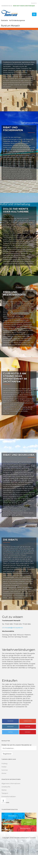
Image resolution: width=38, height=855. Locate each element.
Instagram (10, 726)
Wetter (4, 790)
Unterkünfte (6, 787)
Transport (5, 793)
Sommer (5, 770)
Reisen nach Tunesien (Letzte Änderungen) (24, 5)
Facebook (10, 721)
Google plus (27, 721)
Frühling (4, 763)
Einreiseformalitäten (9, 796)
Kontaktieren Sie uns (7, 5)
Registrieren (7, 754)
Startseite (4, 20)
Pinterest (27, 732)
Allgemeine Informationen (11, 783)
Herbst (4, 767)
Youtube (27, 726)
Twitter (10, 732)
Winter (4, 773)
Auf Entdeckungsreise (17, 20)
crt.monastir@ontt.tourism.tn (12, 628)
